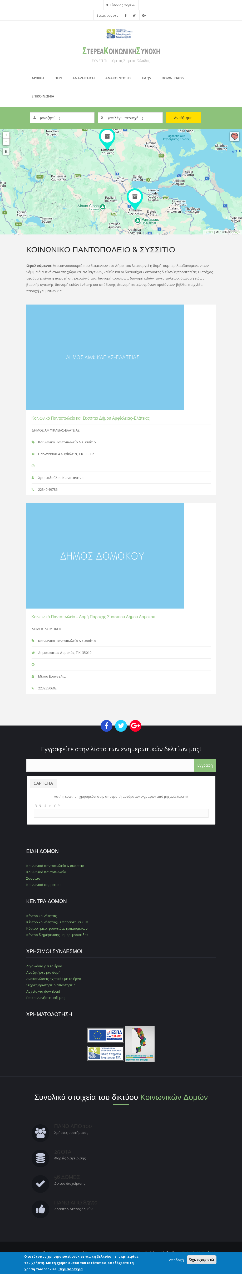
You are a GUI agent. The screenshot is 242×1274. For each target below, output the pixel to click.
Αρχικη (38, 78)
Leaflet (208, 232)
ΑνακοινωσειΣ (118, 78)
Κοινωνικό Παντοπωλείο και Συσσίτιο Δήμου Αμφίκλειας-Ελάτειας (91, 418)
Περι (58, 78)
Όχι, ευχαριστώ (201, 1260)
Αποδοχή (176, 1259)
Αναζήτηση (183, 117)
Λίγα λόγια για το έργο (44, 966)
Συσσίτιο (33, 878)
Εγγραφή (205, 765)
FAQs (146, 78)
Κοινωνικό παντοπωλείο (46, 872)
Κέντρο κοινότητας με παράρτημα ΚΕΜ (57, 922)
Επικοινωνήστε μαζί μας (45, 997)
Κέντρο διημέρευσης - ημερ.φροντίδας (57, 934)
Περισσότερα (70, 1269)
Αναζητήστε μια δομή (43, 972)
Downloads (173, 78)
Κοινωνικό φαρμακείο (44, 884)
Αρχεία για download (43, 991)
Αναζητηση (83, 78)
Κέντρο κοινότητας (41, 915)
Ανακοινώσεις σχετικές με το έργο (53, 978)
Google (236, 232)
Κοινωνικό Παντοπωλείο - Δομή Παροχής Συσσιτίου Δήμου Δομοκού (93, 616)
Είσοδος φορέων (123, 5)
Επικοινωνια (43, 96)
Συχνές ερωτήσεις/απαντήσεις (50, 985)
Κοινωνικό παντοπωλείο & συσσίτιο (55, 865)
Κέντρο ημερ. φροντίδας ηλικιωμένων (56, 928)
